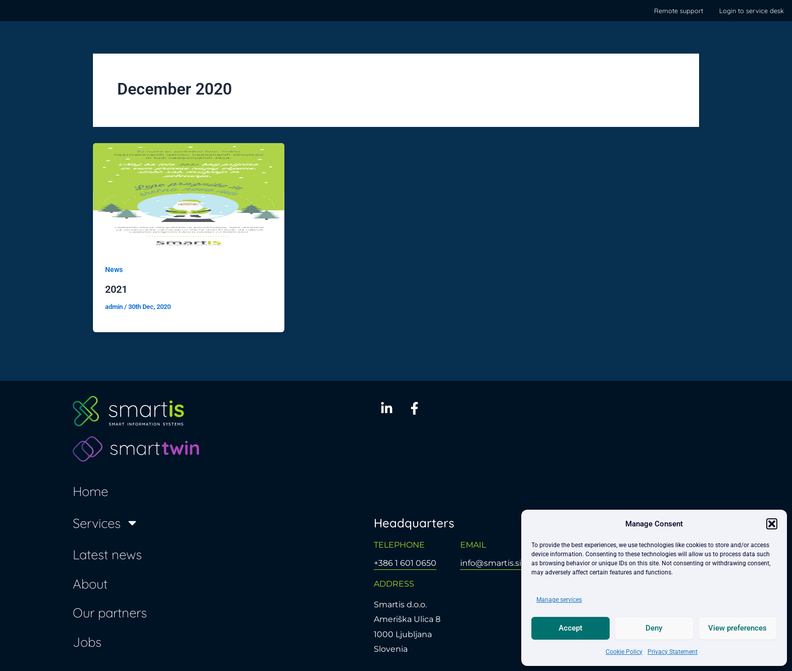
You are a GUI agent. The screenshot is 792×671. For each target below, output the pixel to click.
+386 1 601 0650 (405, 563)
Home (90, 491)
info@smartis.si (490, 563)
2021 (116, 289)
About (90, 583)
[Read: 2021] (188, 196)
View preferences (737, 628)
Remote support (678, 11)
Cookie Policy (624, 651)
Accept (570, 628)
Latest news (107, 554)
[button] (772, 524)
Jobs (87, 641)
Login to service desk (751, 11)
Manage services (559, 599)
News (114, 269)
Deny (654, 628)
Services (106, 522)
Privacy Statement (673, 651)
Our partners (110, 612)
